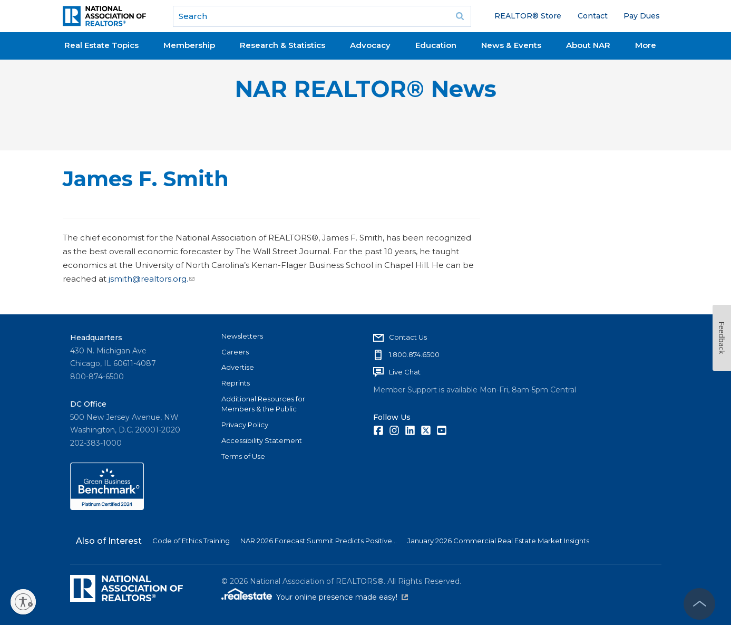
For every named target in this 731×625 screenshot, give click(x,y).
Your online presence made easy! (342, 597)
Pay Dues (641, 16)
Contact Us (408, 337)
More (645, 45)
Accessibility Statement (261, 440)
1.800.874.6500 (414, 354)
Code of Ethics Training (191, 540)
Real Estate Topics (101, 45)
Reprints (235, 383)
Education (435, 45)
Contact (593, 16)
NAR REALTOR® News (365, 89)
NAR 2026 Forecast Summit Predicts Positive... (318, 540)
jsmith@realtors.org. (150, 279)
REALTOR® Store (527, 16)
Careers (235, 352)
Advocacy (370, 45)
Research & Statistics (282, 45)
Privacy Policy (244, 424)
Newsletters (242, 336)
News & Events (511, 45)
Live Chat (405, 372)
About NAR (588, 45)
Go (459, 16)
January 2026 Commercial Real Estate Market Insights (498, 540)
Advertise (237, 367)
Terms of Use (243, 456)
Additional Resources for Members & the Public (263, 404)
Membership (189, 45)
